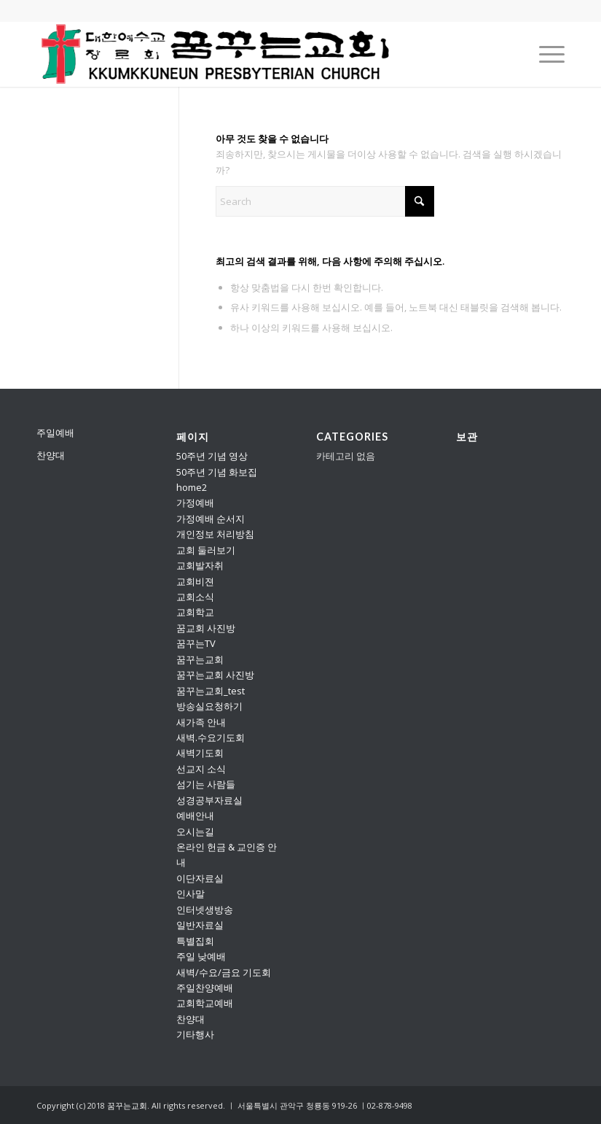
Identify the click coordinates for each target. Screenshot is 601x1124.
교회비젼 (195, 581)
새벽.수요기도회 (210, 737)
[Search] (325, 201)
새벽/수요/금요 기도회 (223, 972)
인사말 (190, 893)
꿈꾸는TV (196, 643)
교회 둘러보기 (205, 550)
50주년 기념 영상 (212, 455)
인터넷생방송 (204, 909)
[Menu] (545, 54)
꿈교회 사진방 (205, 628)
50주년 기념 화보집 (216, 471)
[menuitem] (545, 54)
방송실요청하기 (209, 706)
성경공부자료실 (209, 800)
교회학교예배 (204, 1002)
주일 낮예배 (201, 956)
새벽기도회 (200, 752)
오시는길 (195, 831)
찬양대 (50, 455)
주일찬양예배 (204, 987)
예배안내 (195, 815)
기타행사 (195, 1034)
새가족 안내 (201, 722)
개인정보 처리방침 (215, 533)
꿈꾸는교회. (128, 1105)
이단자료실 (200, 878)
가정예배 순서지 (210, 518)
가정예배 (195, 502)
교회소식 (195, 596)
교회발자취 (200, 565)
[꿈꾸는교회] (216, 54)
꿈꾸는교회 (200, 659)
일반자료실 (200, 924)
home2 (191, 487)
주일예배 (55, 432)
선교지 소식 (201, 768)
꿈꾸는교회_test (210, 690)
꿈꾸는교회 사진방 (215, 674)
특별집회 (195, 940)
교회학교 (195, 612)
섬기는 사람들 (205, 784)
